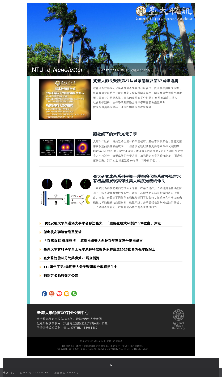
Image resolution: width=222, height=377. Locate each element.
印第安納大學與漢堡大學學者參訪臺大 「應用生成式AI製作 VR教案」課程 (100, 223)
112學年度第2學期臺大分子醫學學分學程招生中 (78, 267)
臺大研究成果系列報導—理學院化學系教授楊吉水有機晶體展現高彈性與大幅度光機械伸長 (137, 178)
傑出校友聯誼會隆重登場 (61, 232)
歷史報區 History (66, 372)
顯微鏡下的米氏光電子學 (115, 134)
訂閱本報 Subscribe (34, 372)
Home (9, 373)
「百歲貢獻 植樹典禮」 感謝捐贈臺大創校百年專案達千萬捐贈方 (91, 241)
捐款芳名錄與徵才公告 (59, 275)
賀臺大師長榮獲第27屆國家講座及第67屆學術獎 (135, 81)
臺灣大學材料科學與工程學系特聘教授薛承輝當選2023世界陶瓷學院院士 (98, 249)
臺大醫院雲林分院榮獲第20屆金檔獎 (70, 258)
